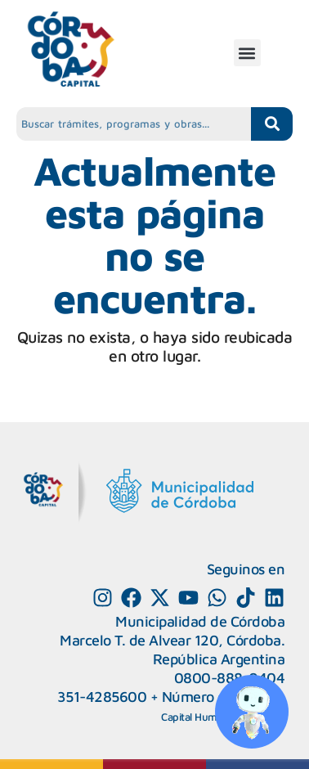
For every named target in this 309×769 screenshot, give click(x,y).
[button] (247, 52)
